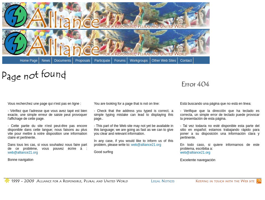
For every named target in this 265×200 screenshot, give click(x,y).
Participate (102, 60)
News (46, 60)
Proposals (82, 60)
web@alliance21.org (23, 152)
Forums (120, 60)
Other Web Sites (164, 60)
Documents (62, 60)
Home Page (28, 60)
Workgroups (139, 60)
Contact (186, 60)
